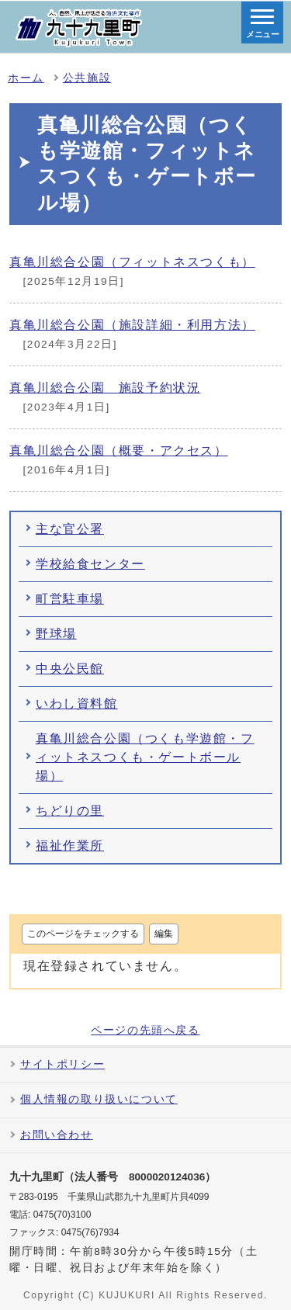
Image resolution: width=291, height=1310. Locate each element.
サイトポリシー (62, 1064)
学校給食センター (90, 563)
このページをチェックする (83, 933)
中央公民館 (70, 668)
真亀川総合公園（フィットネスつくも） (132, 262)
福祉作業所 (70, 845)
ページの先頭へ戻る (145, 1030)
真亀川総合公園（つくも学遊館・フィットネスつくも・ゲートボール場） (145, 757)
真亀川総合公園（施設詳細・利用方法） (132, 324)
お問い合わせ (56, 1135)
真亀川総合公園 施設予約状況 (104, 387)
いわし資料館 (77, 703)
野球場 (56, 633)
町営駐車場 (70, 598)
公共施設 (87, 78)
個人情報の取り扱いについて (99, 1099)
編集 (163, 933)
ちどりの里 (70, 810)
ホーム (26, 78)
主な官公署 (70, 528)
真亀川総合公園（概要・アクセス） (118, 450)
